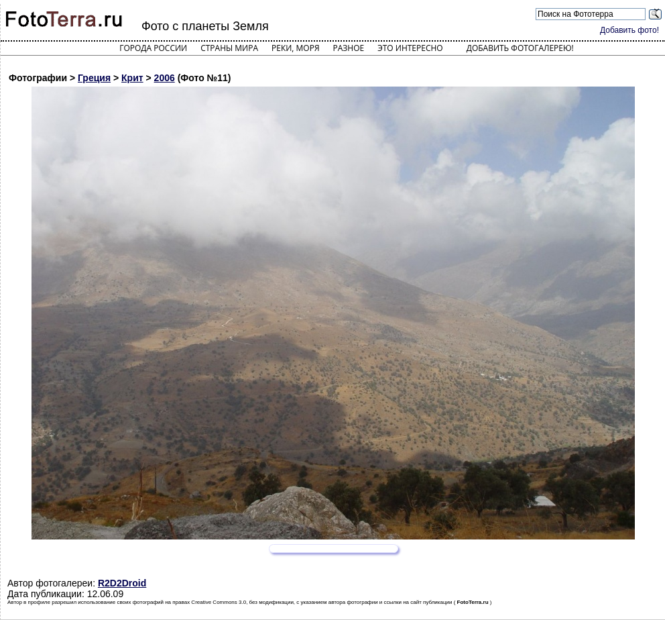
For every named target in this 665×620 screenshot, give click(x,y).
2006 (164, 77)
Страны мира (229, 48)
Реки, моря (295, 48)
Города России (153, 48)
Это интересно (410, 48)
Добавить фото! (629, 30)
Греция (94, 77)
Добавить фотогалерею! (520, 48)
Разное (349, 48)
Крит (132, 77)
